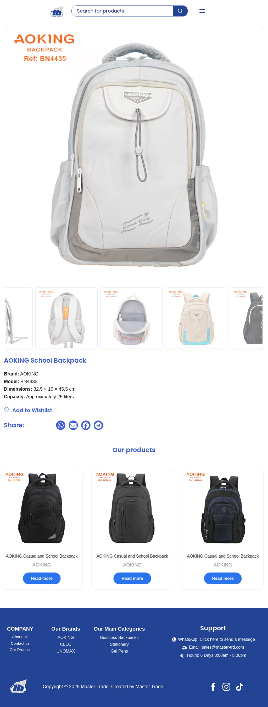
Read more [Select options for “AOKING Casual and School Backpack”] (225, 578)
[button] (202, 11)
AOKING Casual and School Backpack (43, 556)
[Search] (180, 11)
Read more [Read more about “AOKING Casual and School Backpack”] (43, 578)
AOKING (43, 565)
